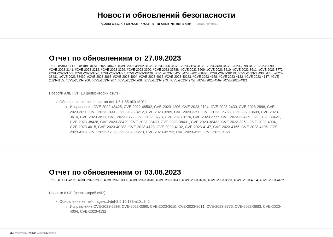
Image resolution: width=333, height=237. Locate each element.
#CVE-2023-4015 (151, 77)
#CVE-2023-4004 (125, 77)
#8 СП (62, 180)
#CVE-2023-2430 (209, 66)
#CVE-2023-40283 (178, 77)
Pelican (32, 233)
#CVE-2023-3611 (244, 70)
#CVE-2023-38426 (140, 73)
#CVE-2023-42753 (182, 80)
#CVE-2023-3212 (87, 70)
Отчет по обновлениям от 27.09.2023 (115, 58)
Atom (186, 23)
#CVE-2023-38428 (195, 73)
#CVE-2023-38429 (223, 73)
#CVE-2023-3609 (192, 70)
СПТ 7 (136, 23)
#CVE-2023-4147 (257, 77)
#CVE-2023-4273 (156, 80)
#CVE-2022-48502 (131, 66)
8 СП (125, 23)
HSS (45, 233)
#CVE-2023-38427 (167, 73)
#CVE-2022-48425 (103, 66)
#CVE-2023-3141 (61, 70)
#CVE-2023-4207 (104, 80)
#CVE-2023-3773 (61, 73)
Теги (175, 23)
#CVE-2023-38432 (72, 77)
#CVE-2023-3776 (87, 73)
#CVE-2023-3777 (113, 73)
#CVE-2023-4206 (78, 80)
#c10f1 (84, 66)
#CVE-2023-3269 (113, 70)
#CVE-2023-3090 (261, 66)
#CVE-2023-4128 (205, 77)
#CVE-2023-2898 (236, 66)
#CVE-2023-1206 (158, 66)
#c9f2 (72, 180)
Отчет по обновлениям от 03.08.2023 (115, 172)
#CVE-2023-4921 (235, 80)
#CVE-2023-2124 (184, 66)
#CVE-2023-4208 (130, 80)
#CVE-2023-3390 (139, 70)
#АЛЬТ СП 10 (67, 66)
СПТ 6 (148, 23)
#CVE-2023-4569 (209, 80)
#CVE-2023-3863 (99, 77)
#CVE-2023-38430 (251, 73)
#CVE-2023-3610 (219, 70)
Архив (163, 23)
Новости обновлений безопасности (166, 15)
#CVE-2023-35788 (166, 70)
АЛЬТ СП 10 (110, 23)
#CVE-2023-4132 (231, 77)
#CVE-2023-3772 (270, 70)
